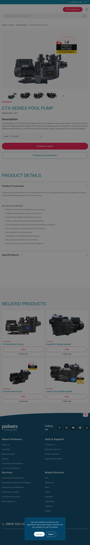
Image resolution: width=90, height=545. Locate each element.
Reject (51, 534)
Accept (39, 534)
